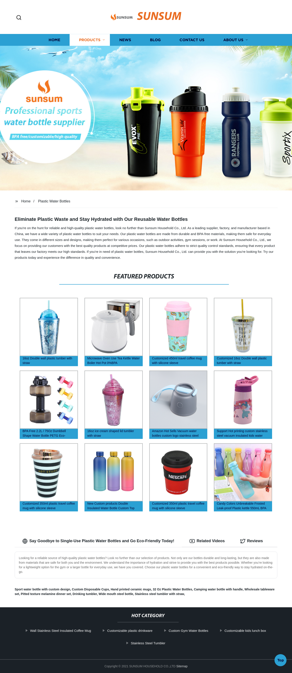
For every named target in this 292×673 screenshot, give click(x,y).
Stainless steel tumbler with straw (159, 594)
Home (54, 40)
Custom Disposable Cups (90, 589)
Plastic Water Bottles (54, 201)
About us (233, 40)
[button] (19, 17)
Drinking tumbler (85, 594)
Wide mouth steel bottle (116, 594)
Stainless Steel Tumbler (159, 643)
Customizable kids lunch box (256, 630)
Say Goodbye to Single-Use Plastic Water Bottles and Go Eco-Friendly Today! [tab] (98, 541)
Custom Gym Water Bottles (199, 630)
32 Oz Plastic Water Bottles (172, 589)
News (125, 40)
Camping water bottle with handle (218, 589)
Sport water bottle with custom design (42, 589)
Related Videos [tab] (207, 541)
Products (89, 40)
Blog (155, 40)
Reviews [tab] (251, 541)
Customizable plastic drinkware (141, 630)
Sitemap (181, 666)
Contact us (191, 40)
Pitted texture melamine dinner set (46, 594)
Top (280, 661)
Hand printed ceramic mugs (131, 589)
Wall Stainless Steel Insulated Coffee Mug (71, 630)
